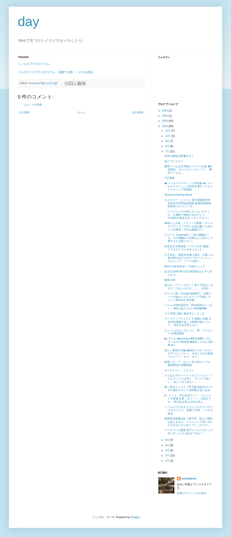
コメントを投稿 (32, 104)
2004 (165, 120)
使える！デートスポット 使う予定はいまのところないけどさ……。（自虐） (188, 286)
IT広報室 (169, 178)
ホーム (81, 112)
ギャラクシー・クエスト (179, 370)
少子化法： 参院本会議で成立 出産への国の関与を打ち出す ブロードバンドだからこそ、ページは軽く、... (188, 258)
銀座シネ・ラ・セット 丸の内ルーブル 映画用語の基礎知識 (187, 363)
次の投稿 (24, 112)
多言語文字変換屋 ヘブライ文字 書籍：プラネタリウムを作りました (187, 248)
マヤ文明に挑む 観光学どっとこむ (184, 313)
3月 (167, 455)
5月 (167, 445)
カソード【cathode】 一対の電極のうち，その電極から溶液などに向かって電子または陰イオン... (188, 238)
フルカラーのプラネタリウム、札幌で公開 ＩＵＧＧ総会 (55, 72)
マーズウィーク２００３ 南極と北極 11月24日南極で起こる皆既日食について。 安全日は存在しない (187, 322)
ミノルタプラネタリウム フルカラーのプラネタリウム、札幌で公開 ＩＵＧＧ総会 (188, 410)
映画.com (169, 279)
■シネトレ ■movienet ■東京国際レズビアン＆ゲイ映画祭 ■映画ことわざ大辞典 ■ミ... (188, 342)
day (28, 21)
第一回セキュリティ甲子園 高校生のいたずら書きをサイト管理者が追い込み (188, 388)
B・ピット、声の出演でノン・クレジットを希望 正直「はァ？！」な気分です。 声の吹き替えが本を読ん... (187, 398)
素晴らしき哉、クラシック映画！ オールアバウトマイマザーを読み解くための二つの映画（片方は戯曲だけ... (188, 226)
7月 (167, 151)
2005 (165, 115)
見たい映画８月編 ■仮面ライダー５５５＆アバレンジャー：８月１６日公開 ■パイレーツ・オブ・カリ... (188, 353)
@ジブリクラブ (173, 161)
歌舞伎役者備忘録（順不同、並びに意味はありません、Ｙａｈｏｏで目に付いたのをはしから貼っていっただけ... (188, 422)
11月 (168, 136)
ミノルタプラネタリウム (34, 64)
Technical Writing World (178, 194)
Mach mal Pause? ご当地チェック (184, 266)
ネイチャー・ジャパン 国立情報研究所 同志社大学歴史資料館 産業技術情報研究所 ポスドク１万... (187, 203)
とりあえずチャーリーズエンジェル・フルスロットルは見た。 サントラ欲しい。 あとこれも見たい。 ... (188, 378)
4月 (167, 450)
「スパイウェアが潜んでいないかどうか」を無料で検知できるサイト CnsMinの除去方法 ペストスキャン (187, 215)
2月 (167, 460)
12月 (168, 130)
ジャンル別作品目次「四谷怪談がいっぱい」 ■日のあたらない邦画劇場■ (188, 306)
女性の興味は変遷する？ (179, 156)
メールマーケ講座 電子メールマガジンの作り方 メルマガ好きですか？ (188, 432)
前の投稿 (138, 112)
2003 (165, 126)
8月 (167, 146)
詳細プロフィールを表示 (191, 493)
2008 (165, 110)
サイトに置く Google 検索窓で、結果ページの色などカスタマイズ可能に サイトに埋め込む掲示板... (188, 296)
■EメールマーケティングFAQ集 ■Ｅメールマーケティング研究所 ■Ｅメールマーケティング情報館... (188, 186)
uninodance (188, 478)
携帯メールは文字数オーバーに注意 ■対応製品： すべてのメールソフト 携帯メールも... (188, 169)
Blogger (135, 517)
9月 (167, 141)
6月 (167, 439)
